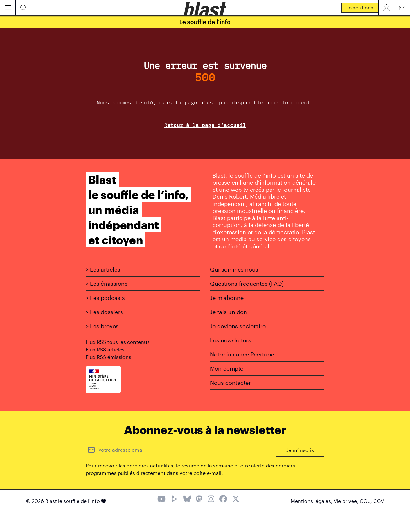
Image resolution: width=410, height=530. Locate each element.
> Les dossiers (104, 311)
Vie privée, (347, 501)
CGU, (366, 501)
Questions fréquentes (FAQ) (247, 283)
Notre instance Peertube (242, 354)
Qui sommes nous (234, 269)
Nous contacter (230, 382)
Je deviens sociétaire (238, 326)
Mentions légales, (312, 501)
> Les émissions (106, 283)
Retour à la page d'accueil (205, 125)
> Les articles (103, 269)
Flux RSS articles (105, 349)
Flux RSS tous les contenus (118, 342)
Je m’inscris (300, 450)
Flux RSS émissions (108, 357)
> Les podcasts (105, 297)
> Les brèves (102, 326)
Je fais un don (228, 311)
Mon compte (226, 368)
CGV (378, 501)
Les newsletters (230, 340)
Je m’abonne (227, 297)
